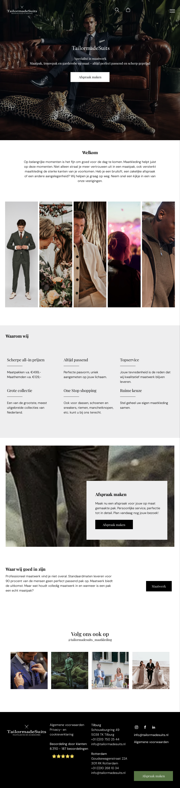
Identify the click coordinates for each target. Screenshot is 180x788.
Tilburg (96, 725)
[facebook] (145, 728)
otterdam (100, 754)
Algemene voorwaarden (67, 725)
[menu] (172, 11)
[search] (117, 10)
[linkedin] (153, 728)
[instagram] (136, 728)
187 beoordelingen (75, 749)
